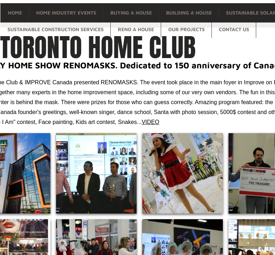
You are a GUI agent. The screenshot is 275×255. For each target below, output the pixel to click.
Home (15, 13)
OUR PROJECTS (186, 29)
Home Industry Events (66, 13)
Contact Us (234, 29)
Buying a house (131, 13)
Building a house (189, 13)
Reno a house (136, 29)
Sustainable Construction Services (55, 29)
